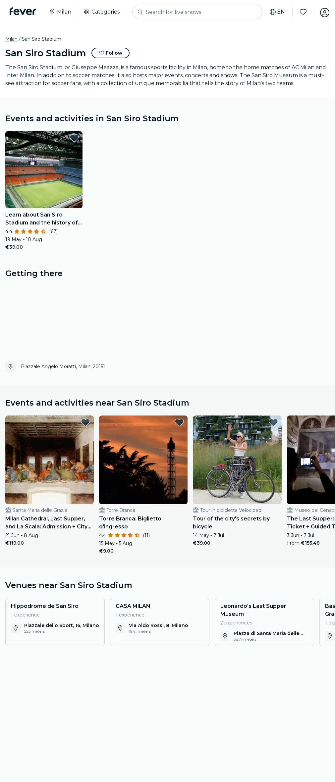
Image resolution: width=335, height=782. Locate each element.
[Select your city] (61, 12)
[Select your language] (275, 12)
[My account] (322, 12)
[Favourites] (301, 12)
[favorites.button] (74, 138)
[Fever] (24, 11)
